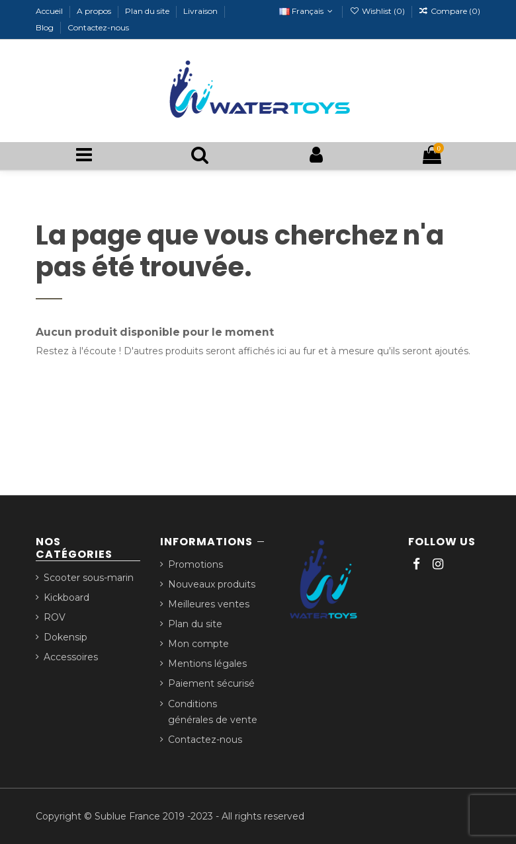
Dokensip (65, 637)
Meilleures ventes (208, 604)
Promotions (195, 564)
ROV (54, 617)
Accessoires (71, 657)
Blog (46, 27)
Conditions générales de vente (212, 712)
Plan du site (148, 11)
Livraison (201, 11)
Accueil (50, 11)
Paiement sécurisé (211, 683)
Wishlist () (377, 11)
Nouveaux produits (211, 584)
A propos (95, 11)
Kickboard (66, 597)
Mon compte (198, 644)
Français (307, 11)
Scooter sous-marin (89, 578)
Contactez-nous (98, 27)
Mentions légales (207, 664)
